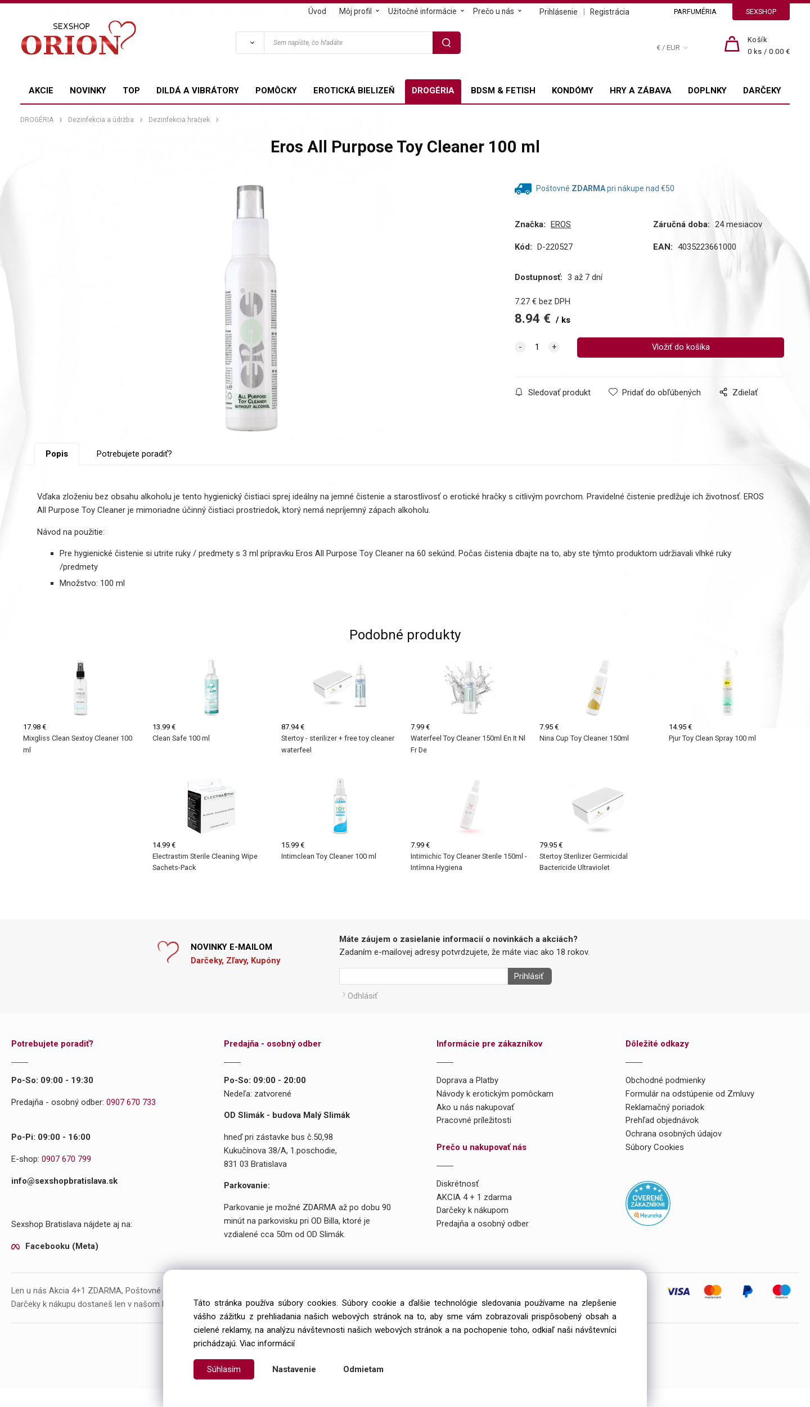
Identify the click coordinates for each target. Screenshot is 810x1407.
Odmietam (363, 1369)
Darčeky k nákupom (472, 1228)
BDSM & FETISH (503, 90)
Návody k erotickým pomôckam (495, 1111)
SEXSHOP (761, 11)
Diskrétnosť (457, 1201)
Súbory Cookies (655, 1165)
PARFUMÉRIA (695, 11)
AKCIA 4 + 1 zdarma (474, 1215)
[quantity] (537, 347)
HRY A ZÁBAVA (641, 90)
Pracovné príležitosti (473, 1138)
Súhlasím (224, 1369)
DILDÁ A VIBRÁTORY (197, 90)
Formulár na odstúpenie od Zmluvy (690, 1111)
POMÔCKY (276, 90)
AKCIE (41, 90)
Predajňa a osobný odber (482, 1242)
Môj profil (355, 11)
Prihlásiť (525, 997)
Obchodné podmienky (665, 1098)
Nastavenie (294, 1369)
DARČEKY (762, 90)
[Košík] (769, 46)
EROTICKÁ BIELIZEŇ (354, 90)
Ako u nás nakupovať (475, 1125)
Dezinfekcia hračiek (179, 120)
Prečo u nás (493, 11)
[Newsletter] (423, 997)
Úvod (317, 11)
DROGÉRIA (433, 90)
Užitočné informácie (422, 11)
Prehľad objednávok (662, 1138)
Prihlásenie (558, 11)
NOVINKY (88, 90)
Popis (57, 475)
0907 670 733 (131, 1120)
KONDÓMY (572, 90)
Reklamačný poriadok (665, 1125)
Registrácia (609, 11)
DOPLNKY (707, 90)
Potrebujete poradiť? (134, 475)
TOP (131, 90)
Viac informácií (267, 1343)
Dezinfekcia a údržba (101, 120)
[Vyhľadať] (250, 42)
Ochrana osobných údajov (674, 1152)
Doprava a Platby (467, 1098)
